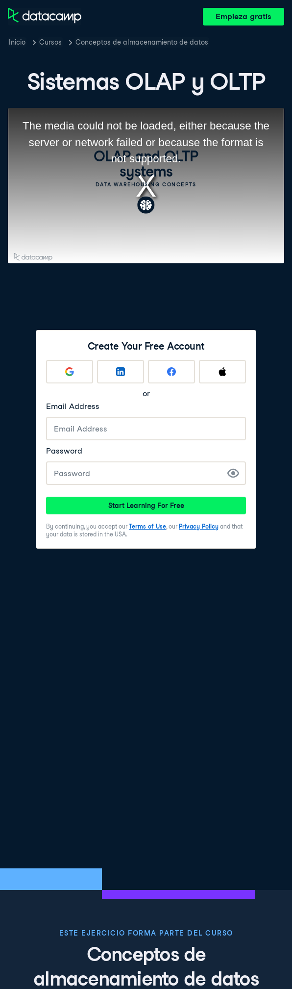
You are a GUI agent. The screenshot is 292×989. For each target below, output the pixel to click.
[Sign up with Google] (69, 371)
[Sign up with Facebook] (171, 371)
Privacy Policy (199, 526)
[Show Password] (233, 473)
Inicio (17, 42)
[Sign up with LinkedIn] (120, 371)
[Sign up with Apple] (222, 371)
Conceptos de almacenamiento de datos (141, 42)
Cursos (50, 42)
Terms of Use (147, 526)
